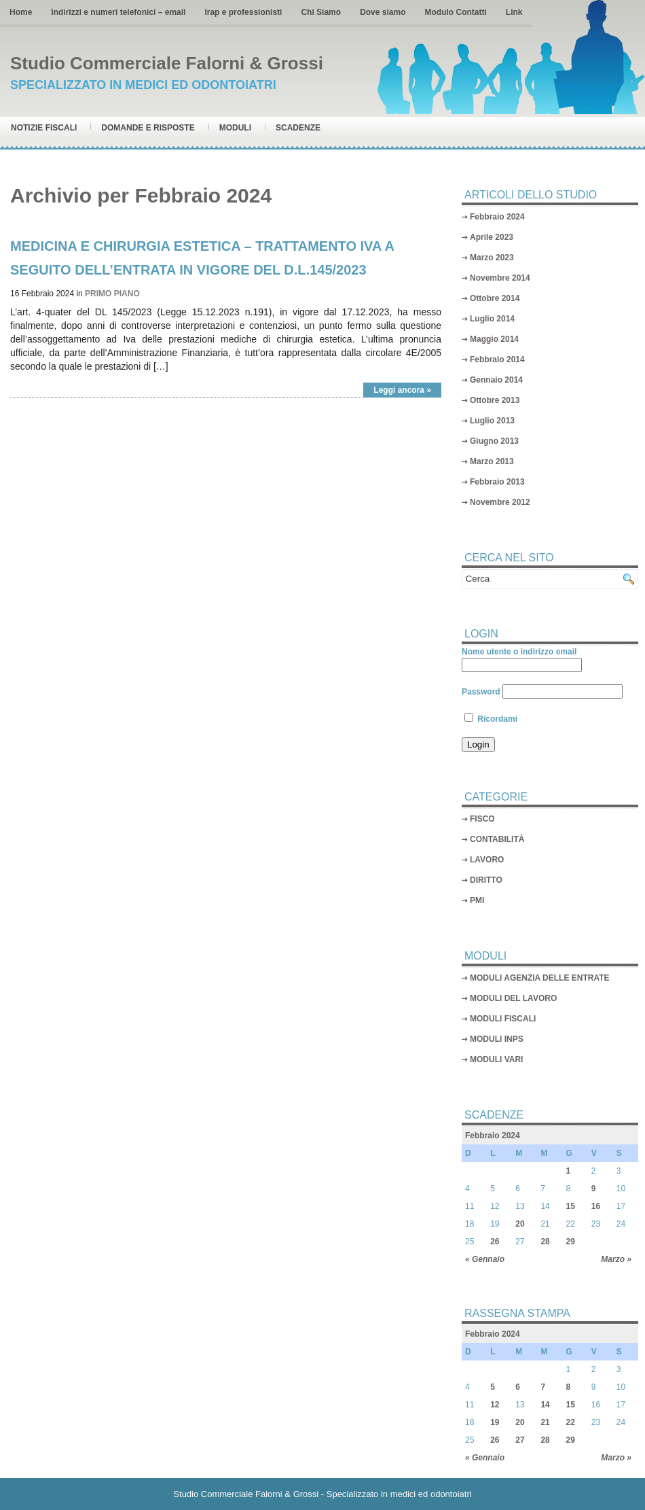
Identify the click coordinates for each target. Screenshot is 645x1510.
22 (570, 1422)
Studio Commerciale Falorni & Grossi (166, 63)
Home (21, 12)
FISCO (482, 819)
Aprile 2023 (491, 237)
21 (544, 1422)
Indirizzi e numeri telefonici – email (118, 12)
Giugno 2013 (494, 441)
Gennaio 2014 (496, 380)
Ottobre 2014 (494, 298)
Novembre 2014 (500, 278)
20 (519, 1224)
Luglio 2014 (492, 318)
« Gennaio (484, 1259)
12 (494, 1404)
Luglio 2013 (492, 420)
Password (481, 692)
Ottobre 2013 (494, 400)
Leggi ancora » (402, 390)
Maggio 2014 (494, 339)
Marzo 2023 (492, 257)
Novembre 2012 (500, 502)
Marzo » (616, 1259)
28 (544, 1241)
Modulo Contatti (455, 12)
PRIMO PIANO (112, 293)
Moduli (235, 128)
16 (595, 1206)
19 (494, 1422)
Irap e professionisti (243, 12)
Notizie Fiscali (44, 128)
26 (494, 1241)
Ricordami (490, 719)
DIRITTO (486, 880)
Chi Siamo (321, 12)
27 (519, 1440)
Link (514, 12)
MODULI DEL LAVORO (513, 998)
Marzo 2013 (492, 461)
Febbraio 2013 (497, 482)
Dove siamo (382, 12)
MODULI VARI (496, 1059)
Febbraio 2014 (497, 359)
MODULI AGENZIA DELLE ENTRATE (540, 978)
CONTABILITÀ (497, 839)
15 (570, 1206)
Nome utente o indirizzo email (519, 651)
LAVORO (487, 859)
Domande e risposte (147, 128)
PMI (477, 900)
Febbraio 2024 (497, 217)
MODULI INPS (496, 1039)
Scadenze (298, 128)
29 (570, 1241)
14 (544, 1404)
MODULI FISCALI (503, 1018)
